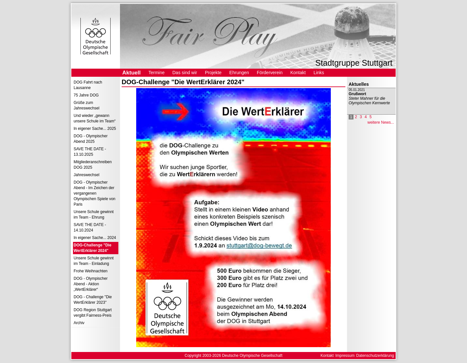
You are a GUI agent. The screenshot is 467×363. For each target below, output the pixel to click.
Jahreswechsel (86, 175)
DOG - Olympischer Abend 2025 (91, 139)
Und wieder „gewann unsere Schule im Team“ (94, 118)
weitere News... (380, 122)
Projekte (213, 72)
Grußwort (357, 94)
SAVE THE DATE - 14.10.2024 (90, 227)
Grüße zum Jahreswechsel (86, 105)
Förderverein (269, 72)
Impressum (344, 355)
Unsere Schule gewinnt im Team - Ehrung (94, 215)
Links (319, 72)
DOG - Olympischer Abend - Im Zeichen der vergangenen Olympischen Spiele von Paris (94, 193)
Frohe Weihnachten (91, 271)
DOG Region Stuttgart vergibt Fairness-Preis (93, 313)
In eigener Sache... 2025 (95, 128)
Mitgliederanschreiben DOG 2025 (93, 165)
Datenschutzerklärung (375, 355)
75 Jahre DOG (86, 95)
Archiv (79, 323)
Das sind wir (184, 72)
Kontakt (297, 72)
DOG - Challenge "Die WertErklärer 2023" (93, 300)
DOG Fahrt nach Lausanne (88, 85)
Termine (157, 72)
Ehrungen (239, 72)
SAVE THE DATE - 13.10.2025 (90, 152)
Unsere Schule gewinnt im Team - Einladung (94, 261)
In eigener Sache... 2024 (95, 237)
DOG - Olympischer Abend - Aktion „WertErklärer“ (91, 284)
